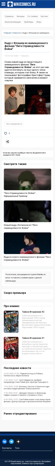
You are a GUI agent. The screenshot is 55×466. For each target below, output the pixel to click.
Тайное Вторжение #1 (33, 338)
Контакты (7, 448)
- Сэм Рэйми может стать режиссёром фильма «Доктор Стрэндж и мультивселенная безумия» (27, 400)
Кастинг (44, 16)
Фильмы (20, 16)
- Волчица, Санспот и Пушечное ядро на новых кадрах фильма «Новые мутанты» (26, 388)
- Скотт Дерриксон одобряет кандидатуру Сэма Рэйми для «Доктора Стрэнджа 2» (26, 381)
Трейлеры (28, 22)
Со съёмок (33, 16)
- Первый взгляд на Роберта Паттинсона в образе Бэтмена (23, 375)
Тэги (17, 448)
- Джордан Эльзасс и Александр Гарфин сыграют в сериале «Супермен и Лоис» (25, 394)
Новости (24, 56)
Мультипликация (13, 22)
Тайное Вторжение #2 (33, 312)
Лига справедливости (14, 124)
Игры (38, 22)
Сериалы (9, 16)
